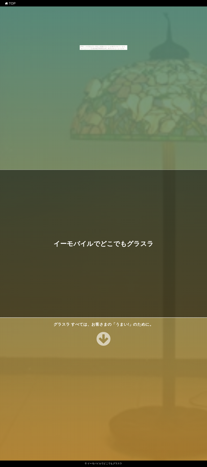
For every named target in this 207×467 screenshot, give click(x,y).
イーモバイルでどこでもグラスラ (104, 243)
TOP (10, 3)
